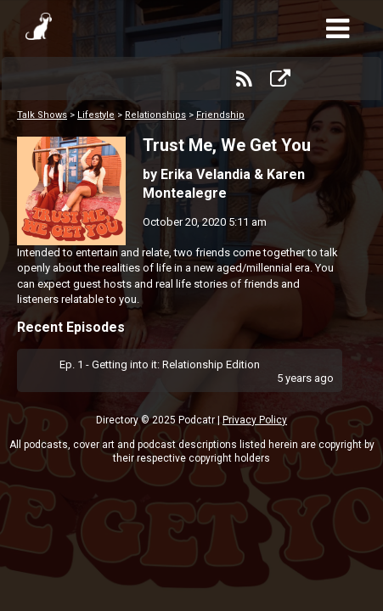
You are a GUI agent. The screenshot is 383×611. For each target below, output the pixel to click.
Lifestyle (96, 115)
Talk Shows (42, 115)
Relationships (155, 115)
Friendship (220, 115)
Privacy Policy (254, 420)
